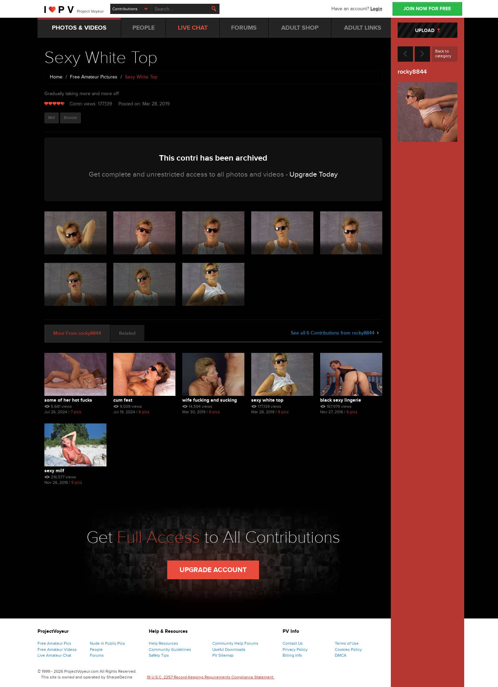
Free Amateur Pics (54, 643)
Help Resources (163, 643)
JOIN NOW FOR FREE (427, 9)
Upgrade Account (213, 570)
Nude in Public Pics (107, 643)
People (96, 649)
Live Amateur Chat (54, 655)
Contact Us (293, 643)
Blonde (70, 117)
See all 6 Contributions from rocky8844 (335, 333)
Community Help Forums (235, 643)
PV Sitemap (222, 655)
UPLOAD (427, 30)
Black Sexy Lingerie (340, 400)
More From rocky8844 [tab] (77, 333)
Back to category (443, 53)
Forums (97, 655)
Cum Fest (122, 400)
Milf (51, 117)
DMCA (340, 655)
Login (376, 9)
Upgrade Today (313, 174)
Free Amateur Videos (57, 649)
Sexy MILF (54, 470)
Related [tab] (127, 333)
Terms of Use (347, 643)
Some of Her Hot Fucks (68, 400)
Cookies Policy (348, 649)
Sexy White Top (267, 400)
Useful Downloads (228, 649)
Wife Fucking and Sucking (209, 400)
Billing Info (292, 655)
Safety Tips (159, 655)
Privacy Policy (295, 649)
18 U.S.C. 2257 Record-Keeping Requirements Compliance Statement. (210, 677)
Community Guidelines (170, 649)
